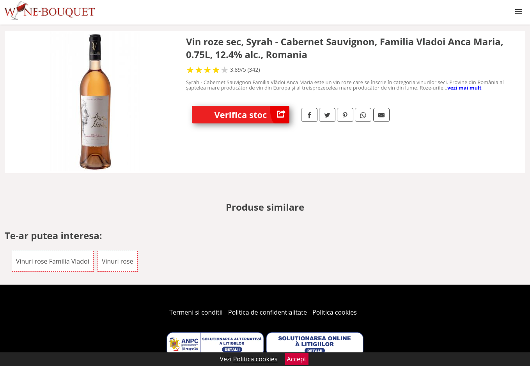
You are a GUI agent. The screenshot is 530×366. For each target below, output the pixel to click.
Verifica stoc (251, 114)
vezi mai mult (464, 87)
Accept (297, 359)
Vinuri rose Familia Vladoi (52, 261)
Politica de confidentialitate (267, 312)
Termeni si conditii (196, 312)
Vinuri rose (117, 261)
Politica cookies (334, 312)
